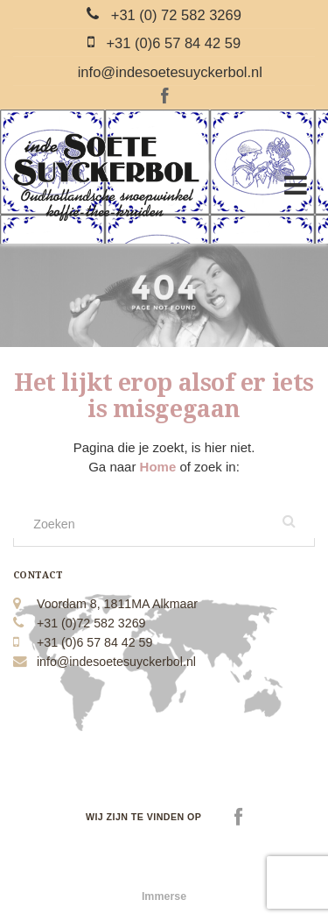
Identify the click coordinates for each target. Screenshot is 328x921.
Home (160, 466)
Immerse (164, 896)
